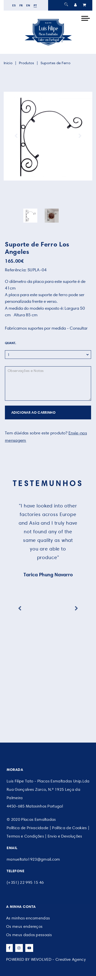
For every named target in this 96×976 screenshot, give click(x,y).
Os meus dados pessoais (29, 934)
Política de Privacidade (27, 827)
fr (21, 5)
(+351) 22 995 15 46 (25, 882)
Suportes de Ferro (55, 63)
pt (35, 5)
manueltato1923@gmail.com (33, 859)
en (28, 5)
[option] (48, 136)
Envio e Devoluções (65, 836)
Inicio (8, 63)
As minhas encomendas (28, 918)
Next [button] (80, 136)
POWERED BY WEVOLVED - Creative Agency (46, 959)
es (14, 5)
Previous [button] (16, 136)
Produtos (26, 63)
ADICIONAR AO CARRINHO (33, 412)
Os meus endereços (24, 926)
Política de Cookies (69, 827)
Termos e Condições (25, 836)
